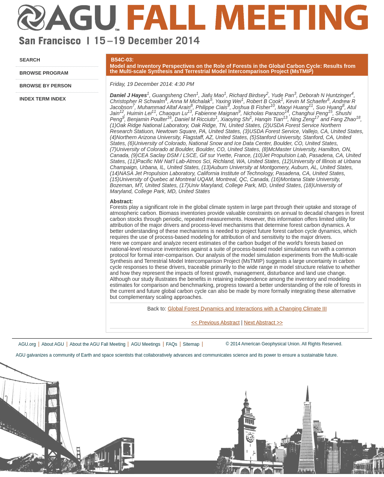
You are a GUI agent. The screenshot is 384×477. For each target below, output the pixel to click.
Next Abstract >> (263, 323)
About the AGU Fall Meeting (98, 344)
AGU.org (27, 344)
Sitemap (191, 344)
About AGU (53, 344)
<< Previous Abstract (215, 323)
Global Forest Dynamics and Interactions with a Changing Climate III (247, 309)
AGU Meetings (145, 344)
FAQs (171, 344)
